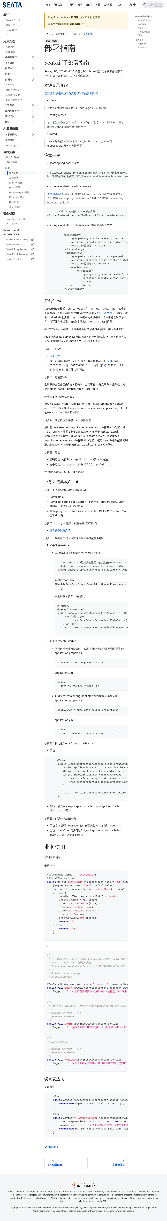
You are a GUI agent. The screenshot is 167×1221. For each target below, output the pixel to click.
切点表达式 (143, 47)
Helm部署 (14, 202)
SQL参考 (9, 105)
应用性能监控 (12, 111)
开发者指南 (10, 128)
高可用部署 (15, 207)
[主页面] (47, 34)
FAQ (8, 35)
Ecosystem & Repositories (11, 232)
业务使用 (140, 39)
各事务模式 (11, 57)
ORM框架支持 (13, 95)
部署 (7, 168)
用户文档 (9, 41)
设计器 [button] (108, 4)
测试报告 (9, 116)
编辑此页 (51, 1147)
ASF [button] (120, 4)
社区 (71, 4)
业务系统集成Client (144, 34)
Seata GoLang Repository (20, 239)
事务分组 (9, 63)
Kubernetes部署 (16, 197)
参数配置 (10, 52)
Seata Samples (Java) (20, 244)
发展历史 (10, 25)
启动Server (143, 28)
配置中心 (9, 68)
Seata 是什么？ (13, 20)
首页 (48, 4)
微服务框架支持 (14, 90)
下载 (97, 4)
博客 (80, 4)
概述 (6, 15)
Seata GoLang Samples (20, 249)
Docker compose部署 (19, 192)
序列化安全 (11, 224)
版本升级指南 (13, 157)
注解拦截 (142, 43)
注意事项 (142, 24)
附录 (7, 122)
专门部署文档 (104, 313)
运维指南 (9, 152)
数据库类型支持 (14, 100)
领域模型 (9, 140)
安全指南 (9, 213)
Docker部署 (14, 187)
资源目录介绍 (144, 20)
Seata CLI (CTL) (20, 259)
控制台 (8, 79)
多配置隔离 (11, 162)
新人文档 (13, 173)
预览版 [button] (58, 4)
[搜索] (153, 5)
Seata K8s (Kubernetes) (20, 254)
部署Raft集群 (15, 182)
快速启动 (10, 47)
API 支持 (10, 85)
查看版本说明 (55, 194)
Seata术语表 (12, 30)
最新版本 (74, 24)
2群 (110, 361)
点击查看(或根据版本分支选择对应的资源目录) (71, 93)
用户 (89, 4)
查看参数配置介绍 (60, 530)
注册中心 (9, 74)
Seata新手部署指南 (144, 16)
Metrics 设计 (12, 145)
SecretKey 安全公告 (15, 219)
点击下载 (55, 356)
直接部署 (13, 178)
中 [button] (132, 4)
